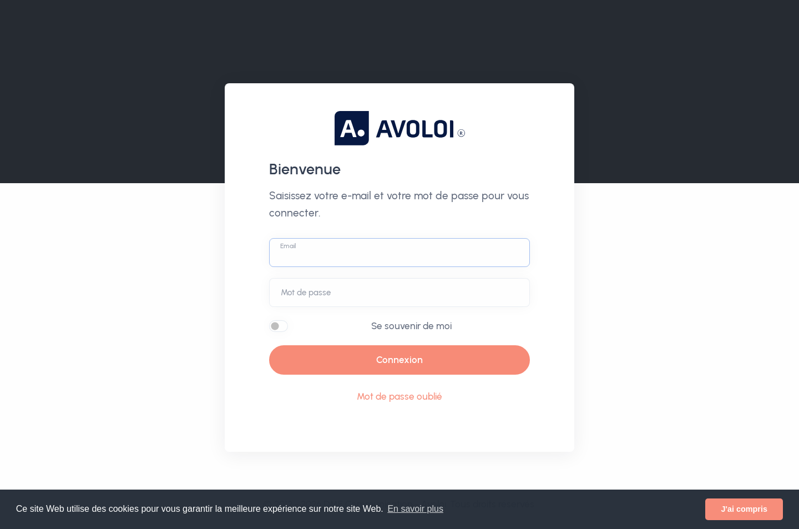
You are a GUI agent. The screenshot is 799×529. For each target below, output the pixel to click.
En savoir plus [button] (415, 508)
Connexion (399, 359)
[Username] (399, 252)
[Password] (399, 292)
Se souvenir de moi (411, 325)
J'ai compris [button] (744, 509)
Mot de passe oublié (399, 396)
